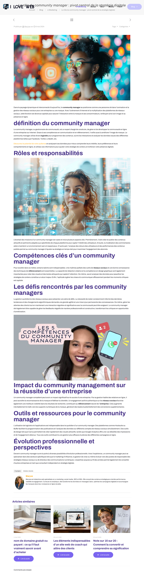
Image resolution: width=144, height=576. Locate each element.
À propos (18, 471)
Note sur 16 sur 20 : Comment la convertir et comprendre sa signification (111, 544)
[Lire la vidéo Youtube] (72, 347)
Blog (134, 7)
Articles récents (28, 471)
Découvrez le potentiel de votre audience (30, 144)
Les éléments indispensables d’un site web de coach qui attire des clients (71, 544)
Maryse (27, 27)
